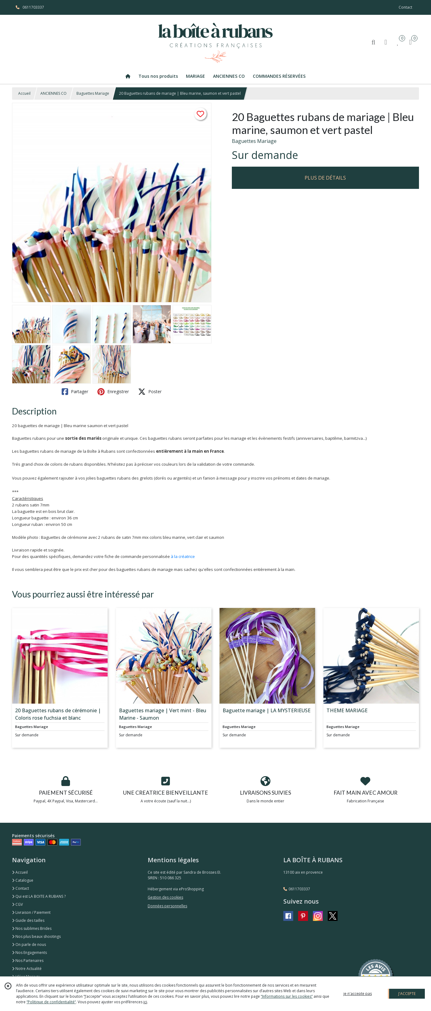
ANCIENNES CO (53, 93)
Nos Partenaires (27, 960)
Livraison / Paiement (31, 912)
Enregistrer (113, 391)
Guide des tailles (28, 920)
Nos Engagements (29, 952)
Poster (150, 391)
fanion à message (220, 478)
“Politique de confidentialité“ (51, 1002)
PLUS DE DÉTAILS (325, 177)
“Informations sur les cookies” (287, 996)
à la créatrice (183, 556)
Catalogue (22, 880)
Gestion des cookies (165, 897)
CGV (17, 904)
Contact (405, 7)
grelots (146, 478)
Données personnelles (167, 906)
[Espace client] (386, 42)
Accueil (24, 93)
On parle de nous (29, 944)
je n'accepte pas (357, 993)
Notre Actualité (27, 968)
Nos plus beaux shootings (36, 936)
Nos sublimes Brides (31, 928)
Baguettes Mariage (92, 93)
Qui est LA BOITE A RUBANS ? (39, 896)
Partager (75, 391)
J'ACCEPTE (407, 993)
